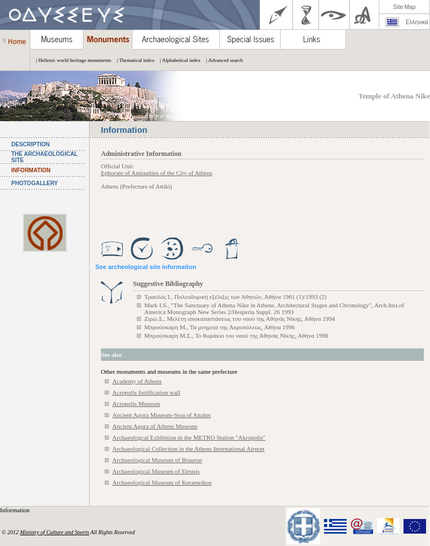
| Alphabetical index (177, 60)
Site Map (404, 7)
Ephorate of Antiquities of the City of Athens (156, 172)
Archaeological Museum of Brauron (157, 460)
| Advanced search (222, 60)
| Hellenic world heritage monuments (70, 60)
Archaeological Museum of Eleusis (156, 471)
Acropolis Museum (136, 403)
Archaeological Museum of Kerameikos (161, 482)
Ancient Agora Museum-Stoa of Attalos (161, 414)
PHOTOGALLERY (34, 183)
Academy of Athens (136, 381)
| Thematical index (132, 60)
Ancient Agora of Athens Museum (154, 426)
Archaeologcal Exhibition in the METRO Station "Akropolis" (188, 437)
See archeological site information (145, 266)
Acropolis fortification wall (146, 392)
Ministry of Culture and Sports (54, 532)
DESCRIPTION (30, 144)
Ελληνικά (417, 22)
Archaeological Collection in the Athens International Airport (188, 448)
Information (15, 510)
